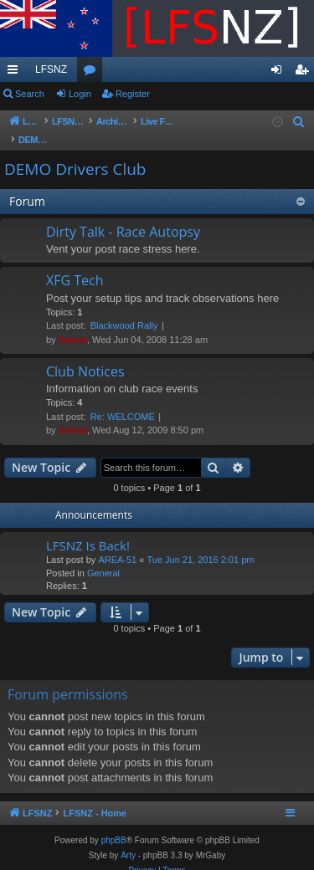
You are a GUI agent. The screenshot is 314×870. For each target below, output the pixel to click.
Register (133, 94)
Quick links (16, 73)
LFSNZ (51, 69)
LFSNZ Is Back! (88, 528)
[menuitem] (298, 122)
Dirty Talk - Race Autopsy (123, 215)
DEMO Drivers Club (75, 152)
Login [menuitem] (280, 73)
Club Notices (85, 354)
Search (29, 94)
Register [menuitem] (305, 73)
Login (80, 94)
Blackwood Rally (124, 309)
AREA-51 (117, 543)
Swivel (73, 323)
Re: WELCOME (122, 400)
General (103, 556)
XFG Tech (75, 263)
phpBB (113, 823)
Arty (128, 838)
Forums (93, 73)
